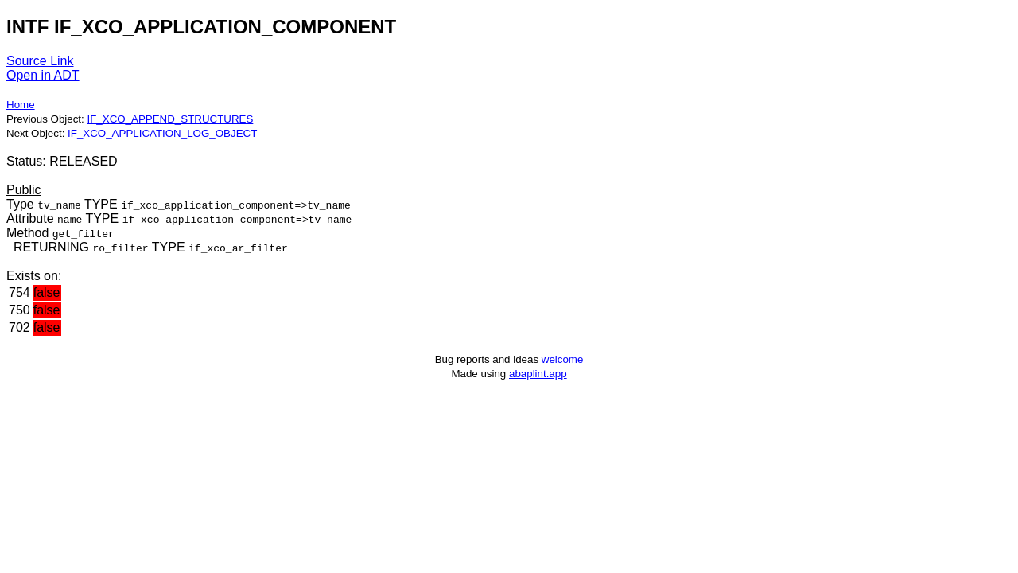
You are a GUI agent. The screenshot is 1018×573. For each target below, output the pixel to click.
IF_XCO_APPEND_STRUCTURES (170, 119)
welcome (563, 359)
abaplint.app (538, 374)
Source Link (40, 61)
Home (20, 105)
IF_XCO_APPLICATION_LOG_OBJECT (162, 133)
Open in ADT (43, 75)
